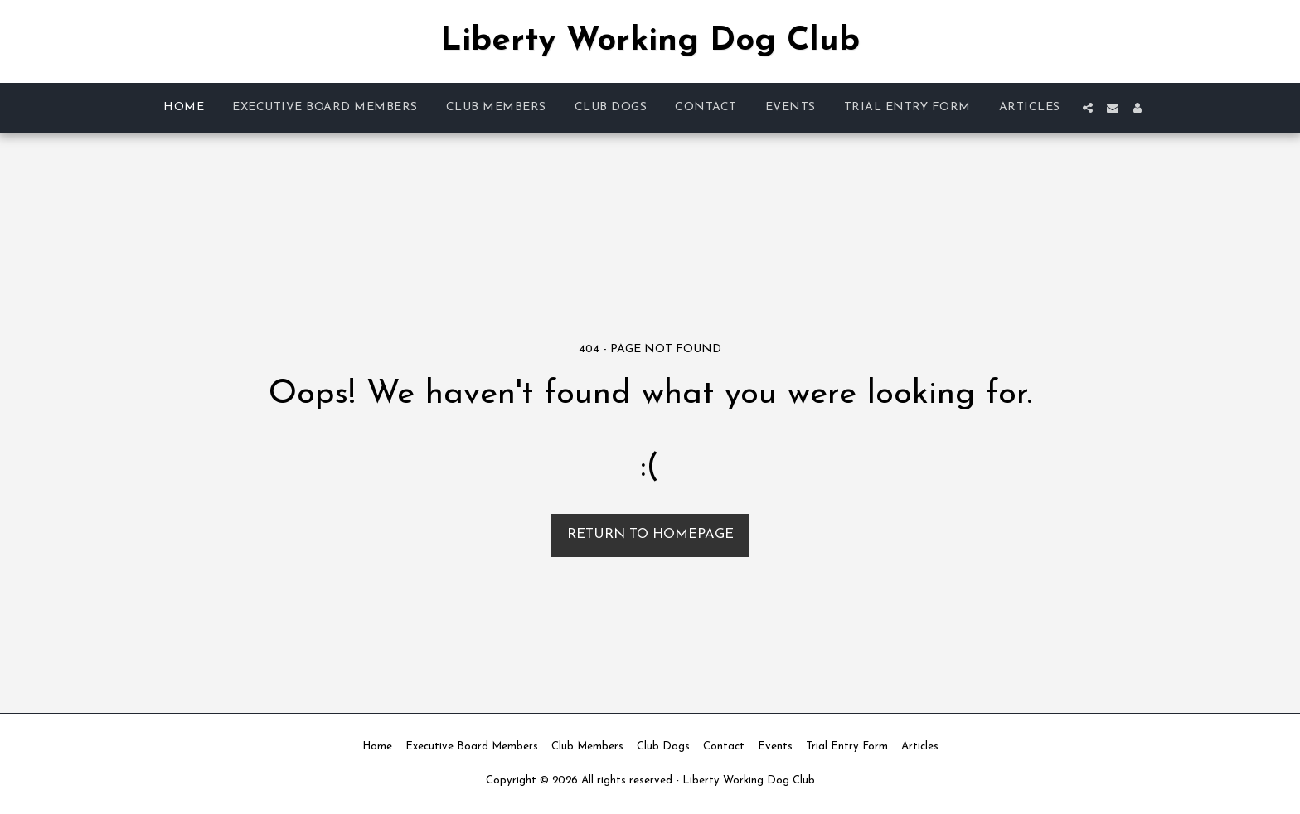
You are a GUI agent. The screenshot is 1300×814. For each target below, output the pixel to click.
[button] (1087, 108)
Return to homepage (650, 534)
